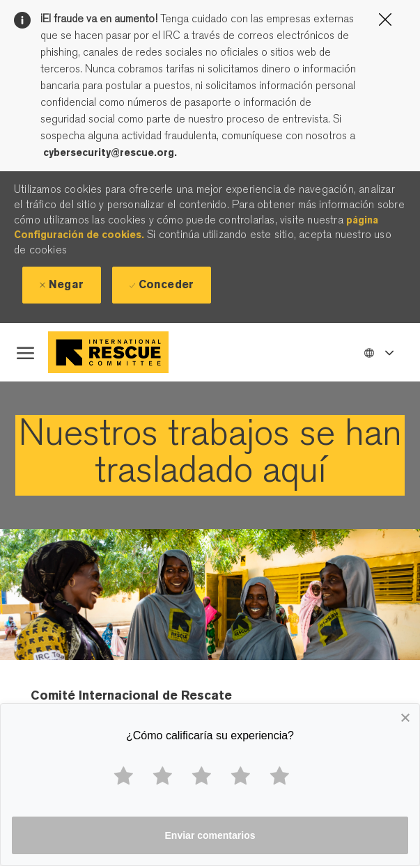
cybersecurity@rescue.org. (110, 152)
